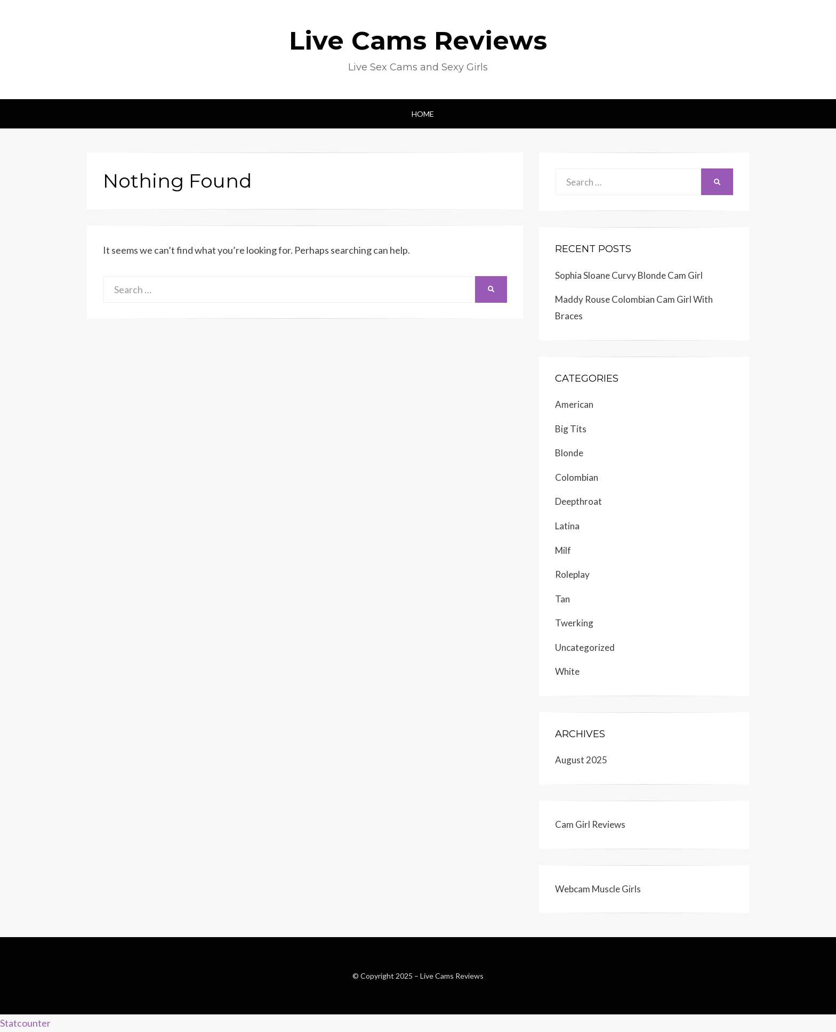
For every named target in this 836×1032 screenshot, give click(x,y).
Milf (563, 550)
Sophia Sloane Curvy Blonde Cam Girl (629, 275)
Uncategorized (585, 647)
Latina (567, 525)
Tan (562, 598)
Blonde (569, 452)
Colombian (576, 477)
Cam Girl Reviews (590, 824)
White (567, 671)
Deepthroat (578, 501)
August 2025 (581, 759)
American (574, 404)
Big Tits (570, 428)
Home (423, 113)
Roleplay (572, 574)
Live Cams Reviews (418, 40)
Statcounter (25, 1023)
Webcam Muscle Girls (598, 888)
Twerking (574, 622)
